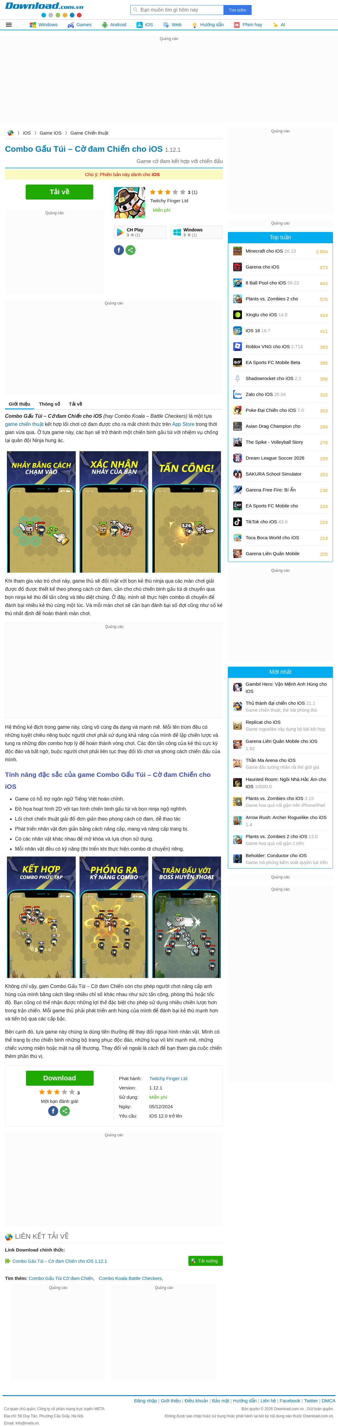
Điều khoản (196, 1400)
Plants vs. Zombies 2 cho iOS (272, 301)
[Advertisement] (169, 86)
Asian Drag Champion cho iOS (273, 428)
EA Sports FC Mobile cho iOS (272, 508)
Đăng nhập (145, 1400)
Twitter (311, 1400)
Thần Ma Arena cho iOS (271, 760)
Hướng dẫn (245, 1400)
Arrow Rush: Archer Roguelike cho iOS (286, 821)
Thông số (49, 404)
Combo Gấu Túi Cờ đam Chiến (61, 1278)
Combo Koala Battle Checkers (130, 1278)
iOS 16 (258, 330)
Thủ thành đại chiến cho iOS (280, 703)
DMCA (328, 1400)
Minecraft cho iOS (271, 251)
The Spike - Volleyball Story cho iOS (274, 444)
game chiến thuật (24, 424)
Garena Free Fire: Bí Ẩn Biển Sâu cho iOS (271, 492)
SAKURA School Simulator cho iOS (273, 476)
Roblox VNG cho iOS (274, 346)
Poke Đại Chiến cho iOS (275, 410)
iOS (27, 133)
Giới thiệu (19, 404)
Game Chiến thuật (89, 133)
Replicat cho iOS (263, 722)
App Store (183, 424)
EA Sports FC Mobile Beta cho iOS (273, 364)
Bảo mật (220, 1400)
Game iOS (51, 133)
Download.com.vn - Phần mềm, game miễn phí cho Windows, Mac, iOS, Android (44, 9)
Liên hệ (268, 1400)
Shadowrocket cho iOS (273, 378)
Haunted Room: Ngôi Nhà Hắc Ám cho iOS (286, 783)
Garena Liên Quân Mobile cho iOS (273, 555)
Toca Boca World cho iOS (272, 540)
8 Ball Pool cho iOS (272, 282)
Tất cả (12, 25)
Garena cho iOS (262, 266)
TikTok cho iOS (267, 521)
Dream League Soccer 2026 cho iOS (275, 460)
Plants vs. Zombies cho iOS (280, 798)
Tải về (75, 404)
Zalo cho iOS (266, 394)
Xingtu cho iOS (266, 314)
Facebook (290, 1400)
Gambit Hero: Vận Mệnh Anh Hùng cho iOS (286, 687)
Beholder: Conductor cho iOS (276, 855)
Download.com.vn (10, 133)
